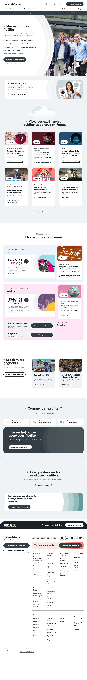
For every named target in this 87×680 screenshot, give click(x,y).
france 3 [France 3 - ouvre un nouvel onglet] (36, 621)
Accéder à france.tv (74, 525)
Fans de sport (64, 563)
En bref (35, 569)
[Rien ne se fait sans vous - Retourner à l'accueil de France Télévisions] (16, 538)
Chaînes (36, 614)
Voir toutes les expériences (43, 212)
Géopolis (49, 640)
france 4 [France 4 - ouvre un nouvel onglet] (36, 624)
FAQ (48, 559)
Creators (13, 9)
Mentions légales (24, 648)
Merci (7, 9)
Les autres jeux (37, 589)
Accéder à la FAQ (43, 485)
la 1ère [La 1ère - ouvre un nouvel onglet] (35, 635)
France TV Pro (78, 630)
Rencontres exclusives (29, 47)
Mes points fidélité (69, 13)
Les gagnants (56, 13)
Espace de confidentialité (27, 651)
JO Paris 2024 (37, 575)
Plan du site (66, 648)
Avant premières (27, 40)
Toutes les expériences (43, 13)
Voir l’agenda (42, 335)
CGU (72, 648)
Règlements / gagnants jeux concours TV (37, 595)
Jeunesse (63, 614)
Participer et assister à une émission (35, 9)
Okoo (62, 618)
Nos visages (37, 566)
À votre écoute (53, 9)
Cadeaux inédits (10, 47)
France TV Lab (78, 624)
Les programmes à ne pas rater (37, 558)
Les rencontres (51, 579)
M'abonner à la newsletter (19, 507)
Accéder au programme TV (70, 545)
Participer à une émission (16, 550)
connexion (58, 4)
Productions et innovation (68, 9)
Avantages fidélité (75, 4)
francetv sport (51, 632)
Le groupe (51, 588)
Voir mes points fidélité (18, 94)
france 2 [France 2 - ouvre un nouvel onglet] (36, 618)
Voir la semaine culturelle (42, 326)
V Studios (77, 570)
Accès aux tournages (11, 40)
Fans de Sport (28, 13)
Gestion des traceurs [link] (55, 648)
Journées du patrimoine (12, 50)
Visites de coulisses (28, 43)
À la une (20, 9)
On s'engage (37, 572)
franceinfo (51, 614)
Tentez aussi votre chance (14, 374)
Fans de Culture (17, 13)
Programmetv (82, 9)
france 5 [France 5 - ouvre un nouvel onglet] (36, 627)
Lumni (62, 621)
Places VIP (8, 43)
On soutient (37, 563)
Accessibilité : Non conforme (39, 648)
